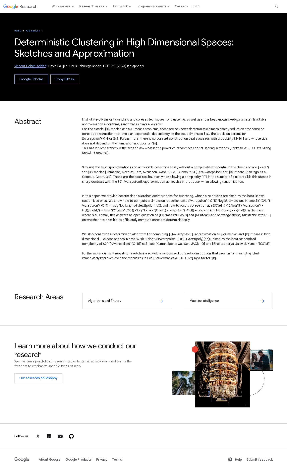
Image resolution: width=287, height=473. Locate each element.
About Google (50, 460)
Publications (33, 30)
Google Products (78, 460)
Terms (117, 460)
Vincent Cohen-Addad (30, 66)
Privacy (101, 460)
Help (235, 459)
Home (17, 30)
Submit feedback (260, 460)
